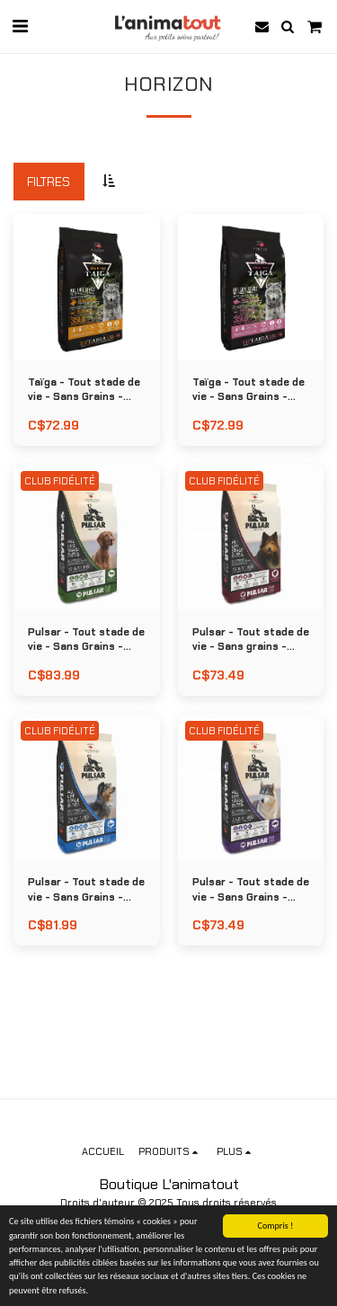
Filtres (48, 181)
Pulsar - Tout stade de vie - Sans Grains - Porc (250, 890)
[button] (19, 26)
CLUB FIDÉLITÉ (59, 481)
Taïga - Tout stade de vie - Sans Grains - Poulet (84, 390)
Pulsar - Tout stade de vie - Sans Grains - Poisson (86, 890)
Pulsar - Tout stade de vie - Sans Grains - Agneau (86, 640)
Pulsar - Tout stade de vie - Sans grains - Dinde (250, 640)
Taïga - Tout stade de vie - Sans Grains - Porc (248, 390)
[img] (86, 287)
